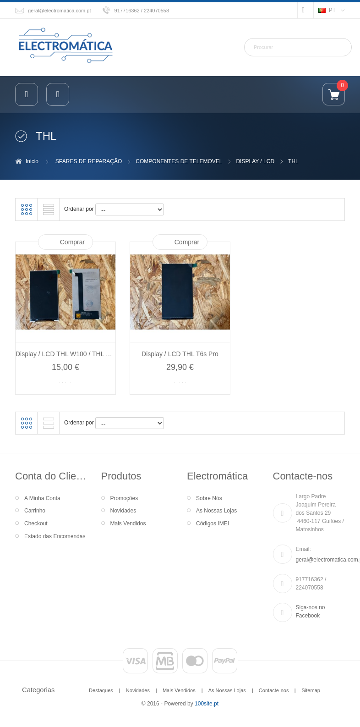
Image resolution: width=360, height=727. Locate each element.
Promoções (124, 498)
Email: (303, 549)
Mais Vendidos (128, 523)
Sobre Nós (209, 498)
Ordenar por (79, 209)
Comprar (72, 242)
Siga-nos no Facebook (310, 611)
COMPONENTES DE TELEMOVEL (179, 161)
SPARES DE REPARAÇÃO (88, 161)
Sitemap (310, 690)
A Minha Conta (42, 498)
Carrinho (34, 510)
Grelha (26, 209)
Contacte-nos (274, 690)
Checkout (36, 523)
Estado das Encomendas (54, 536)
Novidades (123, 510)
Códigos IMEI (212, 523)
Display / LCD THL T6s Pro (180, 354)
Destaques (101, 690)
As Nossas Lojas (216, 510)
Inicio (32, 161)
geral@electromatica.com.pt (59, 10)
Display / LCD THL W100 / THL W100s (70, 354)
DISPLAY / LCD (255, 161)
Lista (48, 209)
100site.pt (206, 703)
